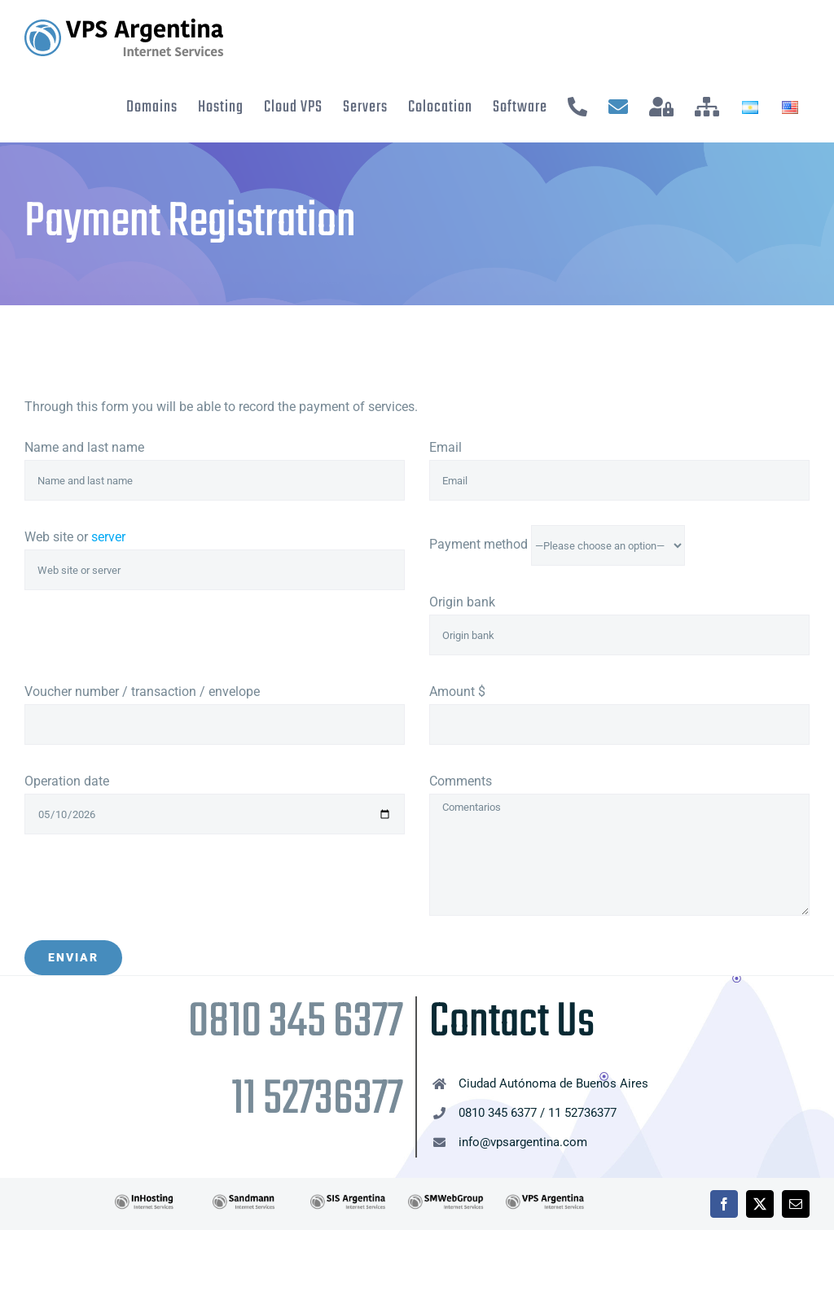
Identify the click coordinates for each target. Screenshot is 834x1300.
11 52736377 (317, 1100)
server (108, 537)
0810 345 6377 (295, 1023)
